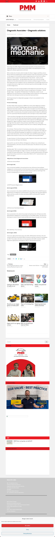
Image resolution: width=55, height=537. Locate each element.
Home (8, 25)
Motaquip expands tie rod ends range (26, 19)
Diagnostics (13, 254)
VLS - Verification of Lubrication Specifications (15, 492)
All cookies (27, 525)
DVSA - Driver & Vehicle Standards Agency (14, 509)
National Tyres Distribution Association (14, 503)
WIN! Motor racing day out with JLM (23, 441)
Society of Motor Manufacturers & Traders (14, 506)
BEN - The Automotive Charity (12, 483)
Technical (15, 25)
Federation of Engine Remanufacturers (14, 484)
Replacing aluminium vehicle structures (40, 304)
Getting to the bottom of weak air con (13, 285)
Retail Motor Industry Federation (13, 491)
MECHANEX (9, 489)
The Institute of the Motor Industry (13, 487)
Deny (27, 529)
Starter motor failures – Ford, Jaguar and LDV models (38, 265)
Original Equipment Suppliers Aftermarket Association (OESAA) (18, 504)
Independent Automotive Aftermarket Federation (15, 486)
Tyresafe (8, 507)
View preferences (27, 533)
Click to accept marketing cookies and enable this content (27, 397)
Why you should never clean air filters (27, 324)
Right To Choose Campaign (11, 501)
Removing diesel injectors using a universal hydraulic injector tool (17, 265)
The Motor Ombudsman (11, 511)
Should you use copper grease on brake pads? (13, 304)
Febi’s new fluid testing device (40, 19)
